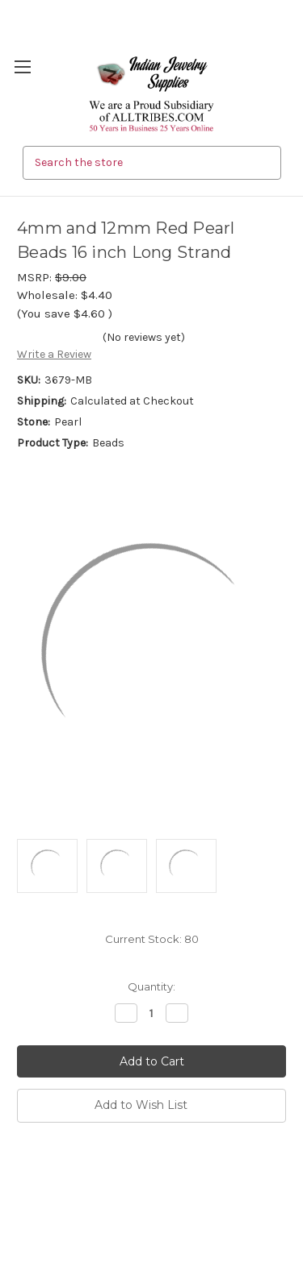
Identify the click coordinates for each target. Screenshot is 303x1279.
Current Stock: (152, 938)
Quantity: (151, 986)
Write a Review (54, 354)
